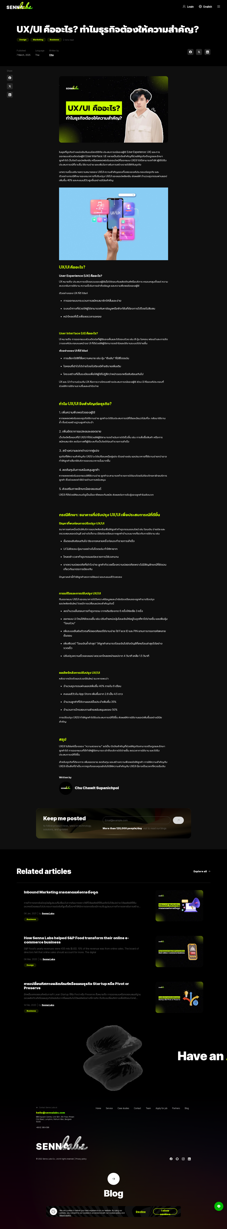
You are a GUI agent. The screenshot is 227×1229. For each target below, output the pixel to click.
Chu (51, 55)
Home (98, 1108)
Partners (176, 1108)
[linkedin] (207, 52)
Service (109, 1108)
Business (54, 40)
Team (148, 1108)
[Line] (177, 1159)
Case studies (123, 1108)
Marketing (38, 40)
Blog (187, 1108)
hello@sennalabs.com (50, 1112)
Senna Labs (48, 913)
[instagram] (183, 1159)
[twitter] (199, 52)
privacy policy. (65, 1215)
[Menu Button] (218, 6)
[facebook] (190, 52)
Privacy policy (81, 1159)
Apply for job (161, 1108)
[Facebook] (171, 1159)
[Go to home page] (20, 6)
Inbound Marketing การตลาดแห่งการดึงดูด (61, 892)
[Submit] (178, 820)
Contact (137, 1108)
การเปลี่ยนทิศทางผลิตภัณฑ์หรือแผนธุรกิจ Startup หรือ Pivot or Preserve (76, 986)
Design (22, 40)
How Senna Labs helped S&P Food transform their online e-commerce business (76, 940)
